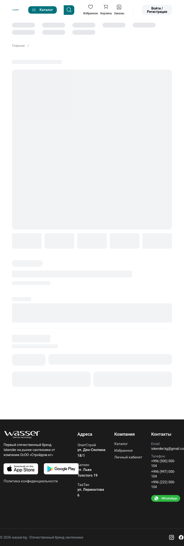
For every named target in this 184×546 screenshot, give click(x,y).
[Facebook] (181, 537)
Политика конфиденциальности (31, 481)
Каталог (121, 444)
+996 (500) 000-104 (163, 463)
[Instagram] (171, 537)
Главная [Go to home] (19, 46)
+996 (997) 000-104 (163, 474)
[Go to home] (15, 10)
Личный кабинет (128, 457)
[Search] (69, 10)
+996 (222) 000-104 (163, 484)
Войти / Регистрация (157, 10)
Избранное (123, 450)
